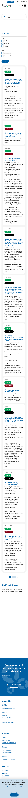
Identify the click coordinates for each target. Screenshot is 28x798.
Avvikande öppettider (8, 722)
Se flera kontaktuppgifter (9, 742)
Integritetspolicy (8, 787)
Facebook (5, 773)
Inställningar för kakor (18, 787)
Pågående (6, 41)
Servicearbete (7, 56)
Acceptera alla (14, 795)
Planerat (6, 43)
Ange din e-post (6, 675)
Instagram (5, 776)
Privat (8, 16)
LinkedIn (5, 778)
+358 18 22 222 (6, 740)
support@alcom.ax (7, 752)
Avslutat (6, 46)
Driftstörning (7, 53)
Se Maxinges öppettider (8, 708)
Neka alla (14, 791)
